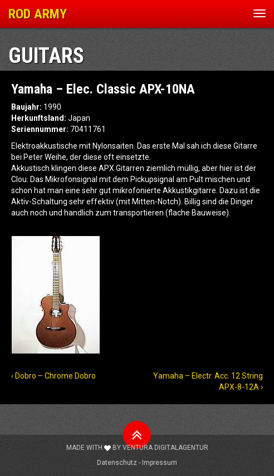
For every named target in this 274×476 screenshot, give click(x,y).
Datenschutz (117, 463)
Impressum (159, 463)
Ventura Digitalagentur (165, 448)
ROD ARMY (37, 14)
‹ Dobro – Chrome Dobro (53, 375)
